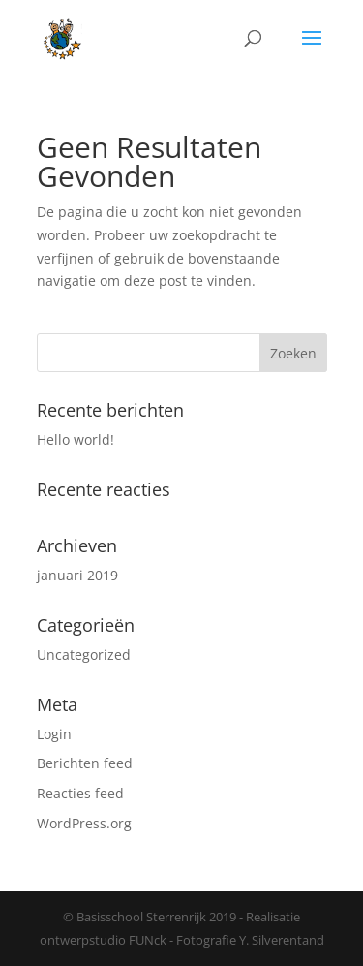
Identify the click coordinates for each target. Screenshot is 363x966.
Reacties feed (80, 793)
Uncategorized (84, 654)
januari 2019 (77, 575)
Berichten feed (85, 763)
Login (54, 734)
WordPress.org (84, 823)
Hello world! (75, 439)
